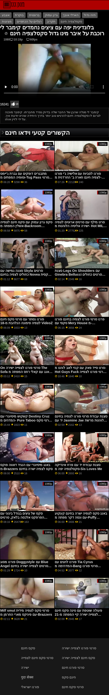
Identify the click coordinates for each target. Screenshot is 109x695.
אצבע (6, 15)
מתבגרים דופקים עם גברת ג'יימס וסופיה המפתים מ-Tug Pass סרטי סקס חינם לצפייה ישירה (24, 177)
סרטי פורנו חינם (73, 667)
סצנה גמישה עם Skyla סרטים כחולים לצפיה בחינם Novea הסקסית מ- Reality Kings (26, 274)
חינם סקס (69, 677)
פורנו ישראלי (30, 687)
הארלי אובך (70, 15)
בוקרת (19, 15)
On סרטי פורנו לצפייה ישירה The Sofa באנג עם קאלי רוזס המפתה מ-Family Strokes (26, 371)
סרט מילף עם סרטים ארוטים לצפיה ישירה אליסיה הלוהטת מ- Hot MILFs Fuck (81, 226)
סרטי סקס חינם (73, 687)
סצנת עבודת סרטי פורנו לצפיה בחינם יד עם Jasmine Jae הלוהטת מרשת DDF (81, 420)
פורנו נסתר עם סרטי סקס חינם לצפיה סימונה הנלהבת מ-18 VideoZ (26, 321)
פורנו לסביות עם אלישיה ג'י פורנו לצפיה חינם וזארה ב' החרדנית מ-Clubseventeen (78, 177)
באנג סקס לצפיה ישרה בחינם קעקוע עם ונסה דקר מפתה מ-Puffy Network (81, 517)
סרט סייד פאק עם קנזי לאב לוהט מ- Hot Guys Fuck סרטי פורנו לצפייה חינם (80, 371)
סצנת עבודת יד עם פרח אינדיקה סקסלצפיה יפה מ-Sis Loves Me (78, 467)
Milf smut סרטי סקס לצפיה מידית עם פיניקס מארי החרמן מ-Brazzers (26, 612)
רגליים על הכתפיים (29, 21)
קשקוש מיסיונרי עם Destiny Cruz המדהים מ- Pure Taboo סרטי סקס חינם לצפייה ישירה (25, 420)
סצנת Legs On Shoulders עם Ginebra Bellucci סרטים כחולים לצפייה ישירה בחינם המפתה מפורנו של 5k (80, 276)
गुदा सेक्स (27, 677)
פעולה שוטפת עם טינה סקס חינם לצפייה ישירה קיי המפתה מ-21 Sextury (78, 614)
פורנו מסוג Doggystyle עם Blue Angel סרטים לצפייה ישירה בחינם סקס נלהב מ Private (24, 566)
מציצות (7, 21)
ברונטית (34, 15)
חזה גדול (89, 15)
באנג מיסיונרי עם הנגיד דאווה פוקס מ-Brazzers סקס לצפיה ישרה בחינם (26, 467)
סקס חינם (28, 648)
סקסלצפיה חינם (71, 21)
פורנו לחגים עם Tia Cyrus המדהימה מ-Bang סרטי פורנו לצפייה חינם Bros (76, 566)
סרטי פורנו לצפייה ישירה (79, 648)
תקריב (51, 21)
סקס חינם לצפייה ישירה (78, 658)
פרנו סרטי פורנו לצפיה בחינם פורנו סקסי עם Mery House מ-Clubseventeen (79, 323)
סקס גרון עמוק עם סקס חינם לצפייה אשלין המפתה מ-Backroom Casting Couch (26, 226)
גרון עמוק (51, 15)
